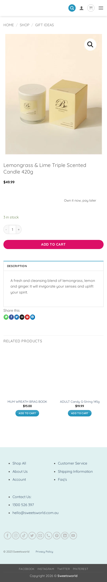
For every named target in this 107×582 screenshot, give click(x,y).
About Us (20, 471)
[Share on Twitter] (16, 317)
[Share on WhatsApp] (6, 317)
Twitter (63, 569)
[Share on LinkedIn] (32, 317)
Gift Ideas (44, 25)
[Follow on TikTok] (24, 535)
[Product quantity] (12, 229)
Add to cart (53, 244)
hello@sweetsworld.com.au (35, 512)
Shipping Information (75, 471)
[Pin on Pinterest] (27, 317)
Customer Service (72, 463)
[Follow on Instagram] (16, 535)
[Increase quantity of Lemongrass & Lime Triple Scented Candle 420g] (19, 229)
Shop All (19, 463)
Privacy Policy (44, 551)
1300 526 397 (23, 504)
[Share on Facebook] (11, 317)
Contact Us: (21, 496)
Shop (25, 25)
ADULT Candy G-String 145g (80, 401)
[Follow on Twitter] (32, 535)
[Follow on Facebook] (7, 535)
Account (19, 479)
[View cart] (91, 8)
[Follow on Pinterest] (56, 535)
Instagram (45, 569)
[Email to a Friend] (22, 317)
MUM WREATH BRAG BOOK (27, 401)
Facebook (27, 569)
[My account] (81, 8)
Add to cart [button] (27, 413)
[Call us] (48, 535)
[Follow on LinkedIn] (65, 535)
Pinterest (80, 569)
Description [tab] (17, 266)
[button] (72, 8)
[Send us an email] (40, 535)
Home (8, 25)
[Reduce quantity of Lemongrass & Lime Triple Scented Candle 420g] (6, 229)
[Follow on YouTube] (73, 535)
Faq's (62, 479)
